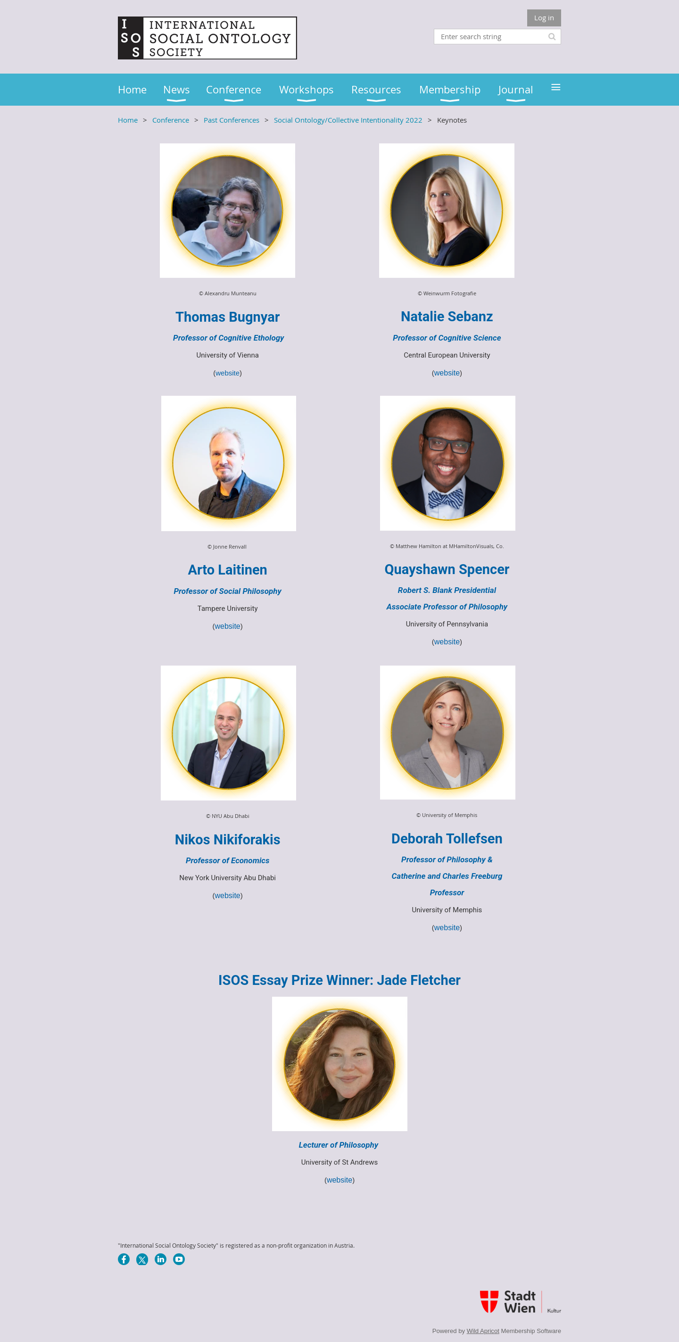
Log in (544, 17)
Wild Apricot (483, 1330)
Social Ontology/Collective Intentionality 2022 (348, 120)
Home (128, 120)
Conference (170, 120)
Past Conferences (231, 120)
